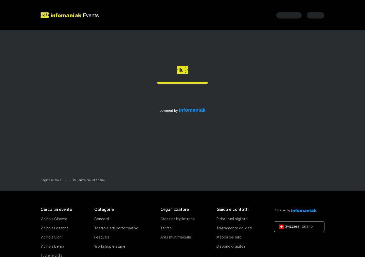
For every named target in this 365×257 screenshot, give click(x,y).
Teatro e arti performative (116, 228)
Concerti (101, 219)
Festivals (101, 237)
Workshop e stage (109, 246)
